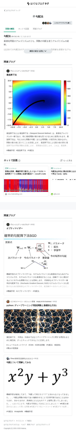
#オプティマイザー (23, 291)
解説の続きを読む (38, 51)
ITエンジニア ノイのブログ (20, 71)
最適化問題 (9, 41)
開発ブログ (31, 424)
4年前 (55, 301)
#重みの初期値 (12, 348)
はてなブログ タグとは (11, 424)
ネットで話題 (23, 29)
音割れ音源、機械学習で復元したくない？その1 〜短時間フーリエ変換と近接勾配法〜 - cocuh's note (25, 172)
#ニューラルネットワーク (16, 345)
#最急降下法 (21, 150)
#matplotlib (18, 411)
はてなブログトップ (43, 424)
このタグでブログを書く (62, 23)
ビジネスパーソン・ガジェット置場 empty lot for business (31, 301)
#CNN (31, 345)
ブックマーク (11, 168)
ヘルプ (23, 424)
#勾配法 (31, 150)
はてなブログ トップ (12, 10)
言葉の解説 (9, 29)
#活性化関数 (40, 345)
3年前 (33, 71)
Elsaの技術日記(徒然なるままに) (22, 358)
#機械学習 (10, 150)
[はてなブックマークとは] (19, 160)
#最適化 (57, 345)
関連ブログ (37, 29)
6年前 (36, 358)
